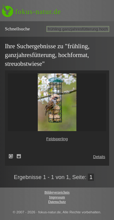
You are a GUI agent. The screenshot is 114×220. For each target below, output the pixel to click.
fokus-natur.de (38, 11)
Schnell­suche (17, 28)
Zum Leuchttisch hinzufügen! (19, 156)
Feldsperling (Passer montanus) (13, 156)
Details (99, 156)
